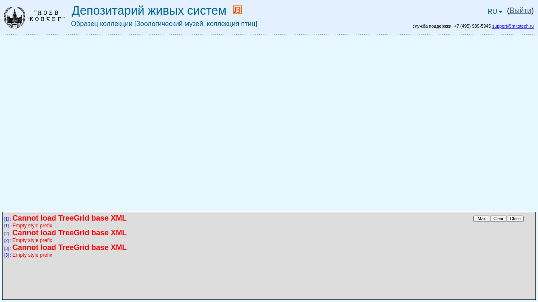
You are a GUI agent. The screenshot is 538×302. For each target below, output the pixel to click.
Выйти (520, 10)
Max (482, 218)
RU (496, 13)
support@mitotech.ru (513, 26)
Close (515, 218)
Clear (498, 218)
